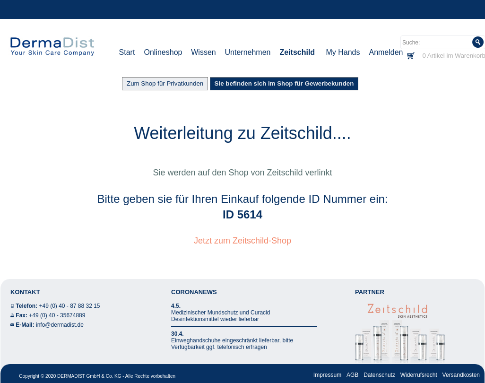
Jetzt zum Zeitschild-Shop (242, 240)
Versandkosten (461, 375)
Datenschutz (379, 375)
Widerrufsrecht (418, 375)
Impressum (327, 375)
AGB (352, 375)
